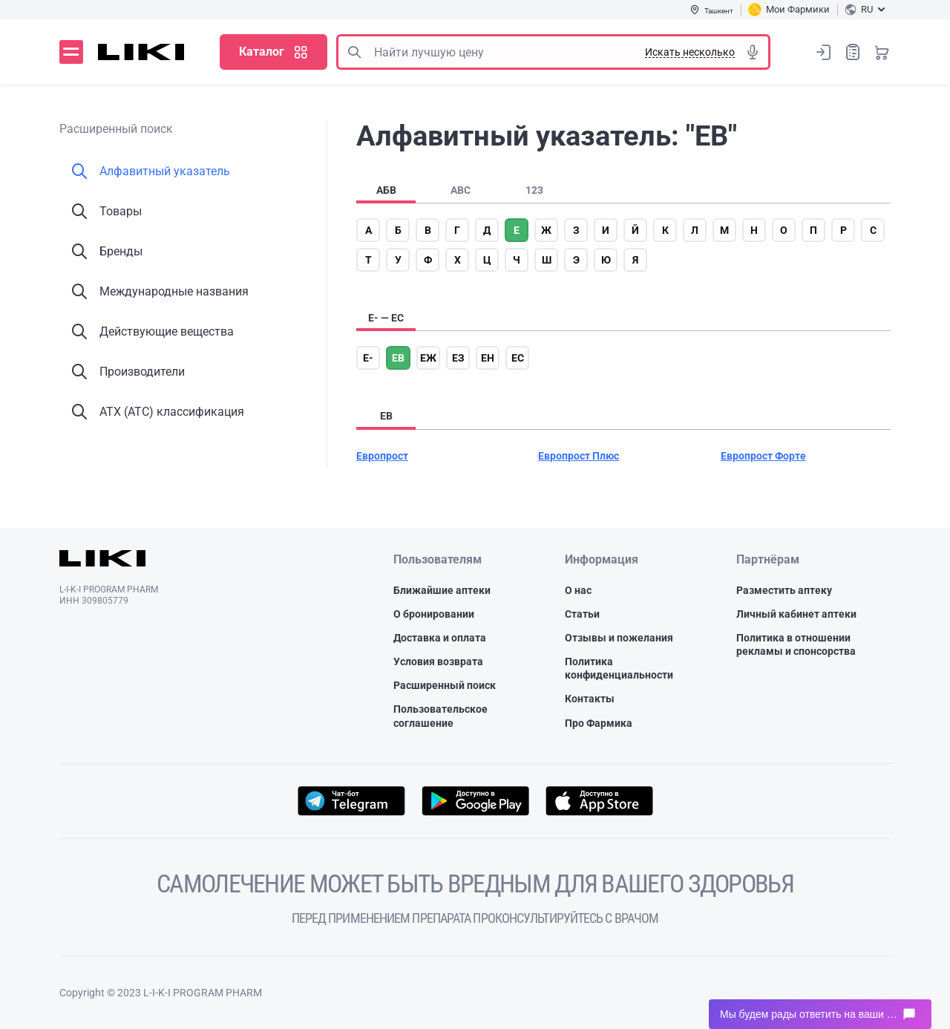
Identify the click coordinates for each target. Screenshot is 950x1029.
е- (368, 358)
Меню (71, 52)
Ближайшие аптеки (442, 590)
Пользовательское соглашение (440, 715)
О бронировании (433, 614)
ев (398, 358)
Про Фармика (598, 723)
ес (517, 358)
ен (487, 358)
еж (428, 358)
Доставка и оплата (439, 638)
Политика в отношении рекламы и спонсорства (796, 644)
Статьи (582, 614)
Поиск (354, 52)
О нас (578, 590)
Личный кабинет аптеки (796, 614)
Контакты (590, 699)
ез (458, 358)
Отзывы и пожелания (619, 638)
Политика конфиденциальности (619, 668)
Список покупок (853, 51)
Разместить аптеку (784, 590)
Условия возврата (438, 661)
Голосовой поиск (752, 52)
